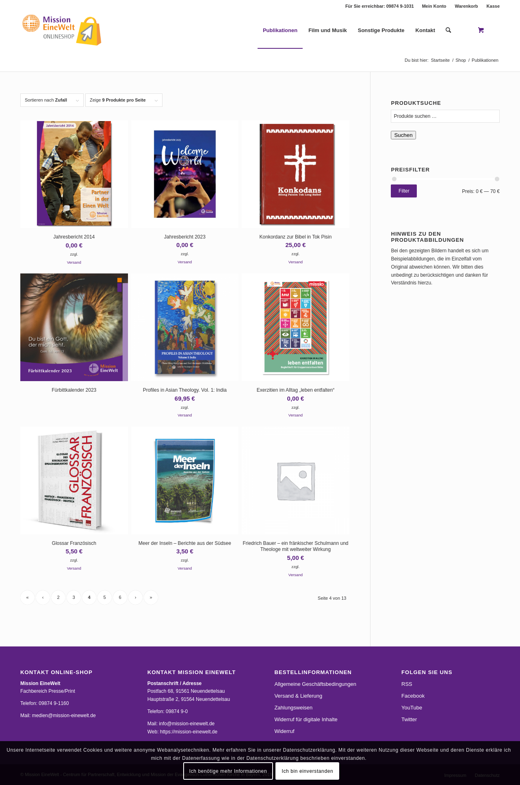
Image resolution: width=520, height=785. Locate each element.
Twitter (409, 719)
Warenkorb (466, 6)
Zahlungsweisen (293, 708)
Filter (404, 191)
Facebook (413, 696)
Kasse (493, 6)
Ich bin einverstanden (308, 771)
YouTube (411, 708)
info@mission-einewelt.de (186, 723)
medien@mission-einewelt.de (64, 715)
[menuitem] (434, 6)
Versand (74, 262)
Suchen (403, 135)
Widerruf (284, 731)
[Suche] (448, 30)
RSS (406, 684)
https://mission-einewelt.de (188, 732)
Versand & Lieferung (298, 696)
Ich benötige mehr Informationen (228, 771)
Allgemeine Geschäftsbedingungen (315, 684)
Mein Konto (434, 6)
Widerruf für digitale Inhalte (305, 719)
